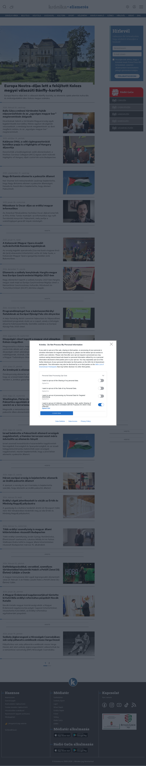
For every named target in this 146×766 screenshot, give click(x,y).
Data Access (72, 421)
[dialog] (73, 383)
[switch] (101, 380)
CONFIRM (56, 413)
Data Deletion (60, 421)
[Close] (112, 345)
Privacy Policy (86, 421)
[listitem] (73, 375)
